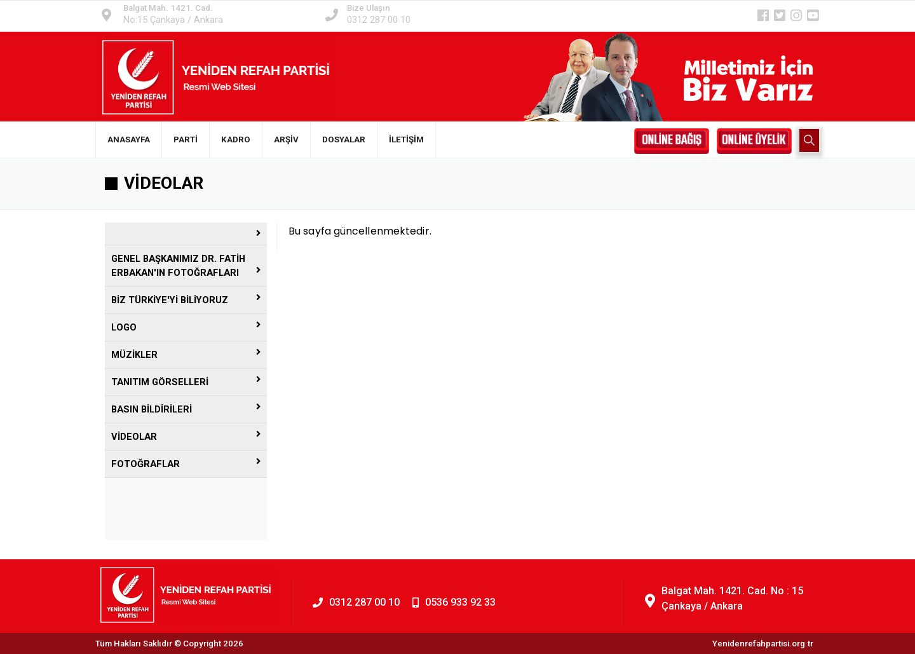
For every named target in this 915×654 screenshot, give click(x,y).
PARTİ (185, 139)
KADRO (235, 139)
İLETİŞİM (406, 139)
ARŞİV (286, 139)
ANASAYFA (128, 139)
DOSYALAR (343, 139)
